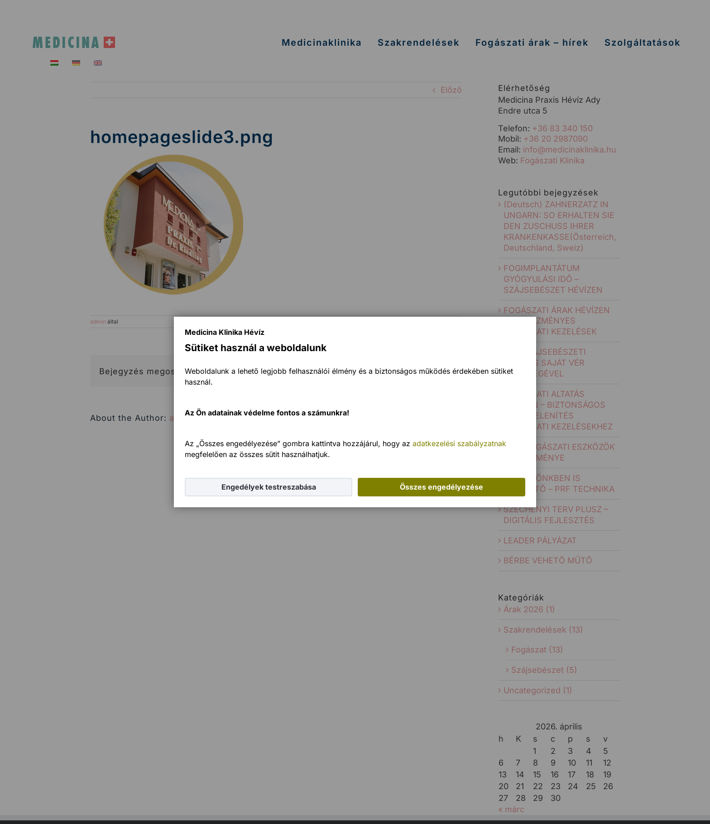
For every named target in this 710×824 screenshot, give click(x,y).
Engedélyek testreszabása (268, 486)
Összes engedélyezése (441, 486)
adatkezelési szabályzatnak (459, 443)
